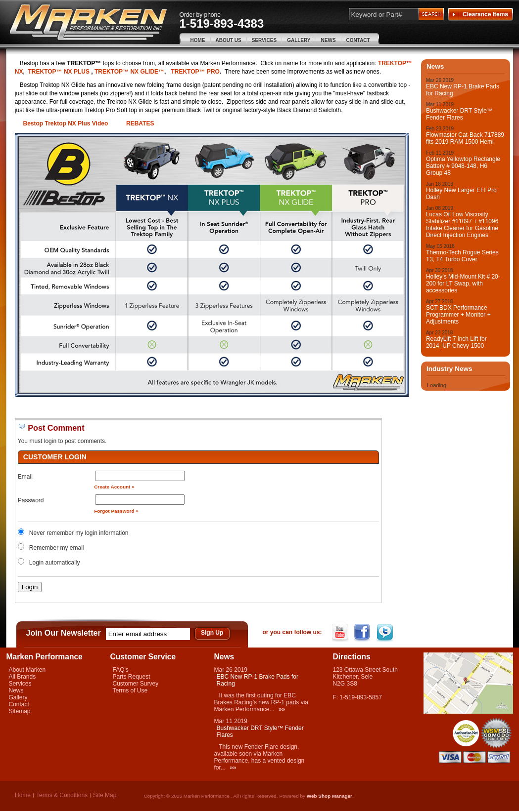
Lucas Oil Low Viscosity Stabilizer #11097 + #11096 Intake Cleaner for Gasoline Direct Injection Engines (462, 225)
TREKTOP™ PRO (195, 71)
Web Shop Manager (329, 796)
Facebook (363, 633)
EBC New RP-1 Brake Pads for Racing (462, 90)
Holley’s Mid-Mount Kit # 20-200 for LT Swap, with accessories (463, 283)
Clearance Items (480, 14)
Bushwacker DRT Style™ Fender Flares (459, 114)
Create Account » (114, 486)
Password (31, 500)
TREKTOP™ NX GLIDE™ (129, 71)
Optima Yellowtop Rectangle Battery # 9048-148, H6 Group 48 (463, 166)
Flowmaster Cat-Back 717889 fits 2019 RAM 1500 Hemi (465, 138)
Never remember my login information (79, 532)
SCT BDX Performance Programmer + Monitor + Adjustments (458, 314)
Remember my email (56, 547)
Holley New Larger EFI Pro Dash (461, 194)
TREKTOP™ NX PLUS (59, 71)
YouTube (341, 633)
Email (25, 476)
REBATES (140, 123)
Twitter (386, 633)
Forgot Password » (116, 511)
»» (282, 709)
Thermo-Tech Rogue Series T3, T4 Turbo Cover (462, 256)
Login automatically (55, 562)
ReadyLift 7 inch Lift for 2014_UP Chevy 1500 (456, 342)
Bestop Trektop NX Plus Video (65, 123)
